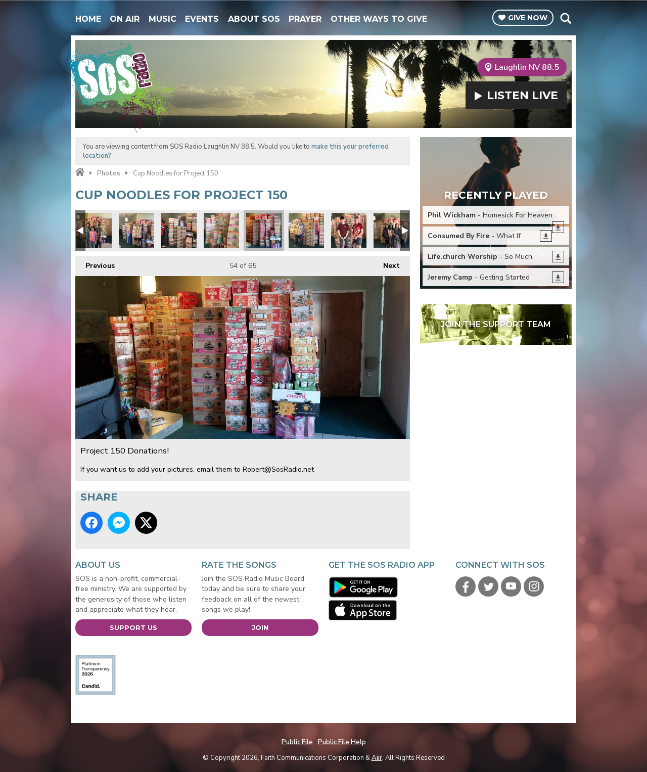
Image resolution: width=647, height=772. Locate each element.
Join (260, 627)
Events (202, 19)
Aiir (377, 757)
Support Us (133, 627)
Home (88, 19)
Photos (108, 173)
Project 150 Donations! (94, 230)
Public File (297, 742)
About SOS (254, 19)
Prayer (305, 19)
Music (162, 19)
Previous (95, 263)
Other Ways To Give (379, 19)
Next (386, 263)
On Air (125, 19)
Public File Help (342, 742)
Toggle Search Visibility (565, 18)
